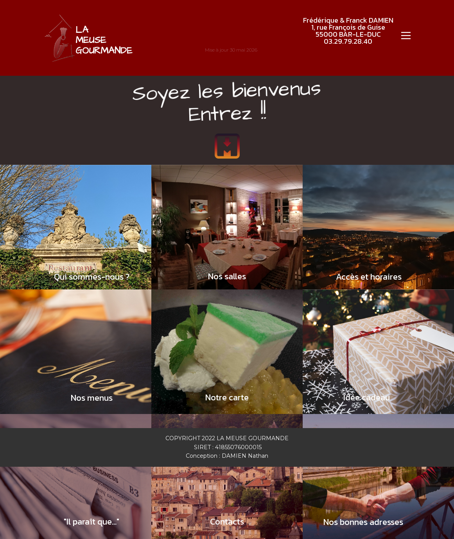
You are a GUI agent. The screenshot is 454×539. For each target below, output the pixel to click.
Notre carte (227, 397)
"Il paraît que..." (91, 521)
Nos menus (92, 397)
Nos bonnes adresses (363, 522)
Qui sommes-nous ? (91, 276)
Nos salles (227, 276)
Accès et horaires (369, 276)
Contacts (227, 521)
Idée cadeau (366, 397)
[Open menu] (406, 35)
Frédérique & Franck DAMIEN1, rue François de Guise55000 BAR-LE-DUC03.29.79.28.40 (348, 30)
